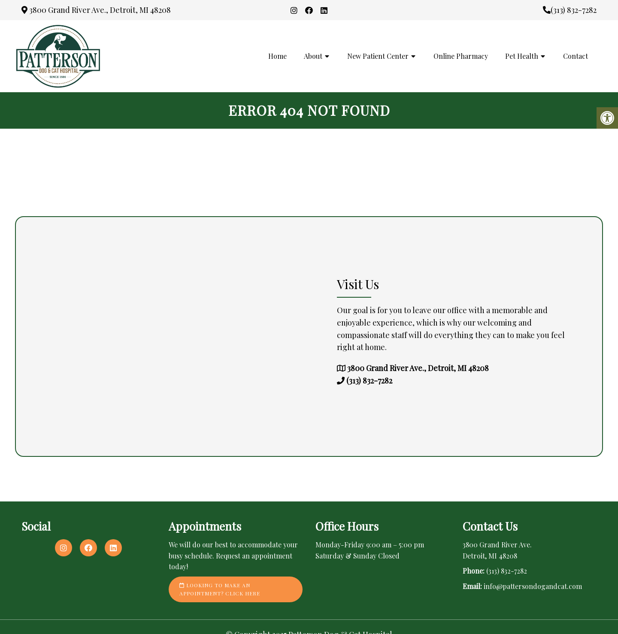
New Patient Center (378, 55)
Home (277, 55)
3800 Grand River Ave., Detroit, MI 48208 (96, 10)
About (313, 55)
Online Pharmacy (460, 55)
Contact (575, 55)
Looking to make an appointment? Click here (219, 589)
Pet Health (521, 55)
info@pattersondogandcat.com (533, 586)
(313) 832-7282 (570, 10)
